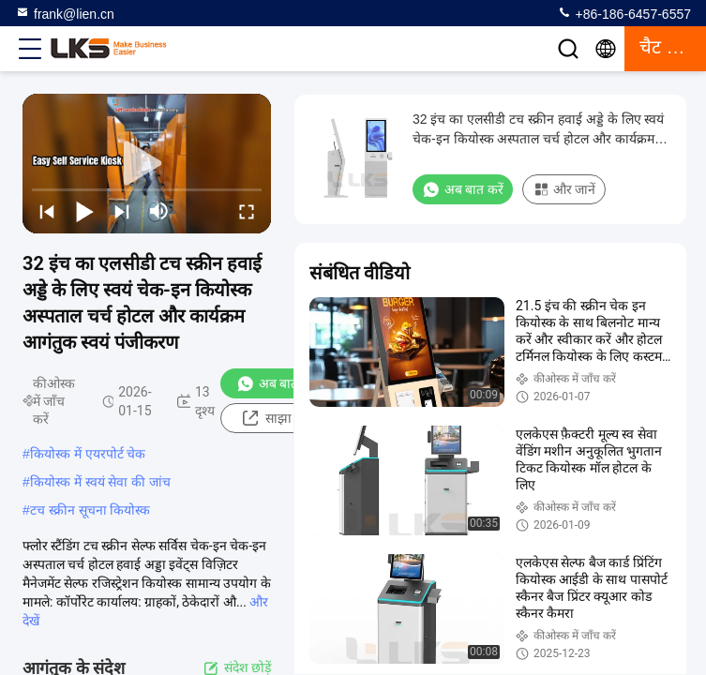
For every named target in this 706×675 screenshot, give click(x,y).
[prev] (47, 211)
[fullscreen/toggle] (246, 211)
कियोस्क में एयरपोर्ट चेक (88, 453)
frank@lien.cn (64, 13)
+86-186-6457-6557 (624, 13)
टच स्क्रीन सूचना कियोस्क (90, 510)
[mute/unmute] (159, 211)
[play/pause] (84, 211)
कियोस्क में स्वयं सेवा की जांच (100, 481)
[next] (122, 211)
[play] (147, 164)
